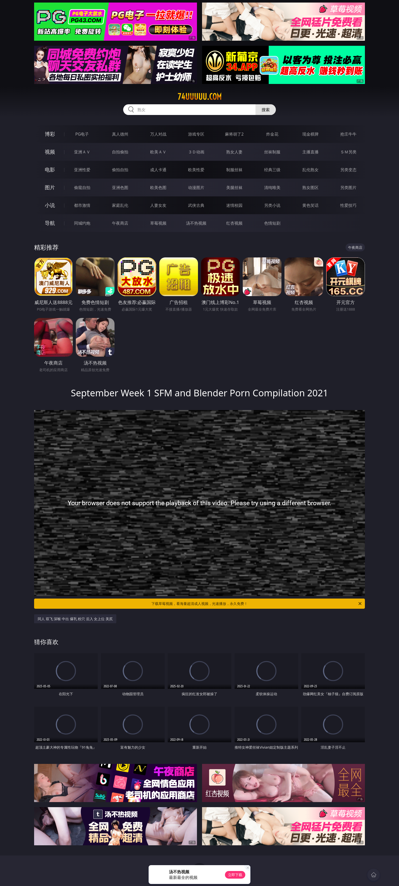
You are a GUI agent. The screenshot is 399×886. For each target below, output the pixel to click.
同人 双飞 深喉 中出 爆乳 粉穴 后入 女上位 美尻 (75, 618)
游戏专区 (196, 134)
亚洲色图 (120, 187)
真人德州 (120, 134)
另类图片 (348, 187)
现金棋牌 (310, 134)
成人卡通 (158, 169)
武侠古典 (196, 205)
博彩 (50, 133)
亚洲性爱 (82, 169)
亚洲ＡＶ (82, 152)
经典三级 (272, 169)
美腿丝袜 (234, 187)
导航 (50, 223)
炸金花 (272, 134)
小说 (50, 205)
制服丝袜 (234, 169)
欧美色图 (158, 187)
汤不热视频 (196, 223)
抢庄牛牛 (348, 134)
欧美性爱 (196, 169)
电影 (50, 169)
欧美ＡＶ (158, 152)
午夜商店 (120, 223)
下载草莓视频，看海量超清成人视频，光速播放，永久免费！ (256, 604)
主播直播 (310, 152)
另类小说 (272, 205)
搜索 (266, 109)
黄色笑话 (310, 205)
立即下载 (235, 874)
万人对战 (158, 134)
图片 (50, 187)
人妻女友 (158, 205)
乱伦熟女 (310, 169)
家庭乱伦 (120, 205)
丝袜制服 (272, 152)
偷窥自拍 (82, 187)
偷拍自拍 (120, 169)
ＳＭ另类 (348, 152)
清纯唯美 (272, 187)
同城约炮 (82, 223)
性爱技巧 (348, 205)
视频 (50, 151)
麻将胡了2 (234, 134)
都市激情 (82, 205)
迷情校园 (234, 205)
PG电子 (82, 134)
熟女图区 (310, 187)
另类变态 (348, 169)
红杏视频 (234, 223)
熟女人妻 (234, 152)
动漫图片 (196, 187)
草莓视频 (158, 223)
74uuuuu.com (200, 97)
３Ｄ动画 (196, 152)
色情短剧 (272, 223)
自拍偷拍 (120, 152)
